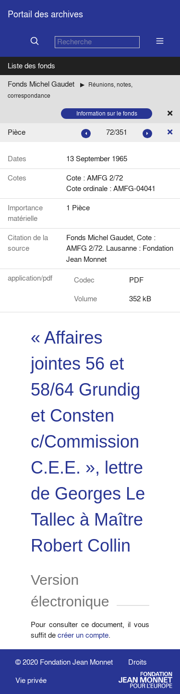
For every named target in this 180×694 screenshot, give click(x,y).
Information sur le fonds (106, 113)
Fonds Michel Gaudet (41, 84)
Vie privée (31, 680)
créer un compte (83, 635)
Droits (137, 662)
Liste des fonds (31, 66)
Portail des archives (45, 14)
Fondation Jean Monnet (76, 662)
